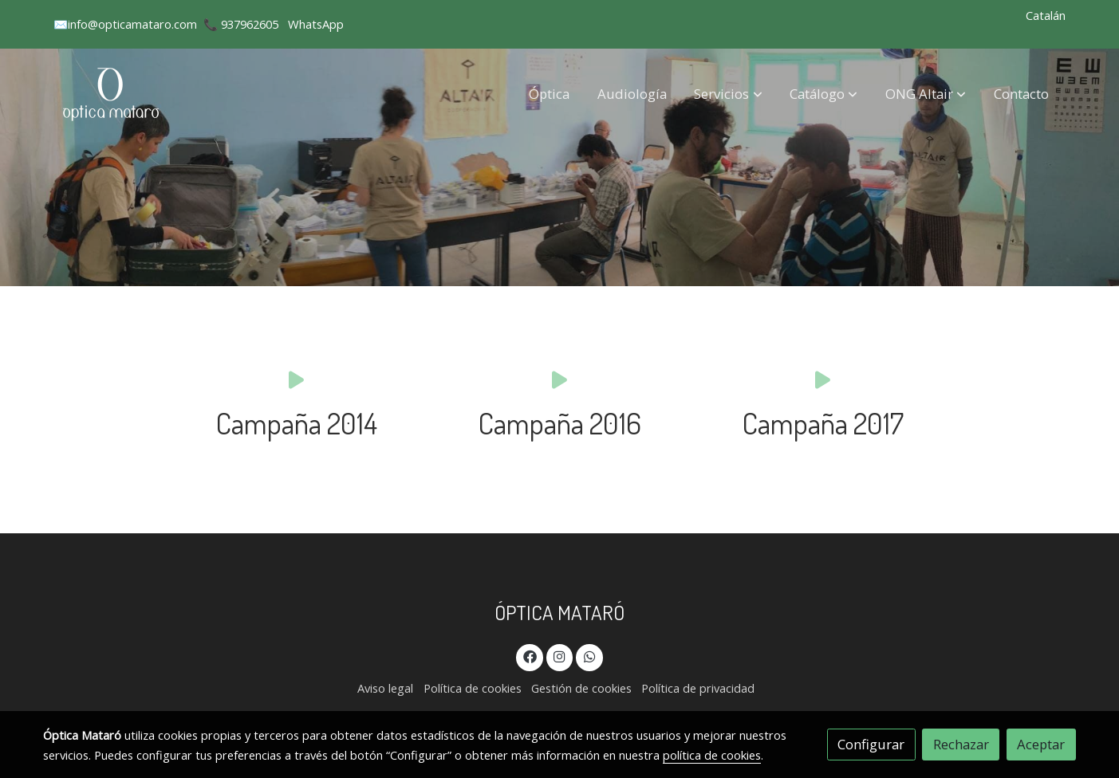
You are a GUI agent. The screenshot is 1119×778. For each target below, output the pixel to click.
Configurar (870, 744)
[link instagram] (560, 655)
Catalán (1046, 15)
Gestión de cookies (581, 688)
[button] (728, 93)
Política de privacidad (698, 688)
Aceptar (1041, 744)
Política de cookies (473, 688)
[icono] (296, 379)
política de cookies (712, 755)
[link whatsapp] (589, 655)
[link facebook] (529, 655)
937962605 (249, 24)
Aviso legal (385, 688)
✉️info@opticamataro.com (125, 24)
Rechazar (961, 744)
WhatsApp (316, 24)
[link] (112, 94)
